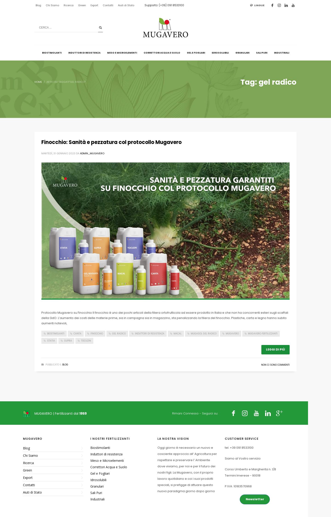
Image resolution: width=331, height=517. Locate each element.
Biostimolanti (55, 333)
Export (94, 5)
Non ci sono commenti (275, 365)
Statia (51, 340)
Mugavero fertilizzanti (262, 333)
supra (68, 340)
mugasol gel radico (204, 333)
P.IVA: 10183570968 (238, 486)
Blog (38, 5)
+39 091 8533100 (242, 447)
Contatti (108, 5)
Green (82, 5)
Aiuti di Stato (126, 5)
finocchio (97, 333)
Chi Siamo (52, 5)
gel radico (119, 333)
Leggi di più (275, 349)
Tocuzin (86, 340)
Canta (77, 333)
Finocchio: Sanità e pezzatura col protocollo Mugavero (111, 142)
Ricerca (69, 5)
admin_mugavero (92, 153)
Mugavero (232, 333)
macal (178, 333)
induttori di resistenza (149, 333)
